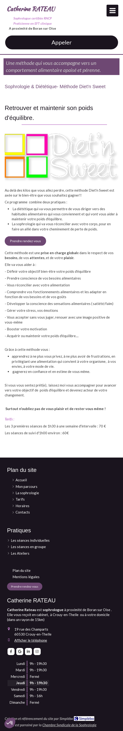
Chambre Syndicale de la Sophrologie (69, 725)
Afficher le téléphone (30, 640)
